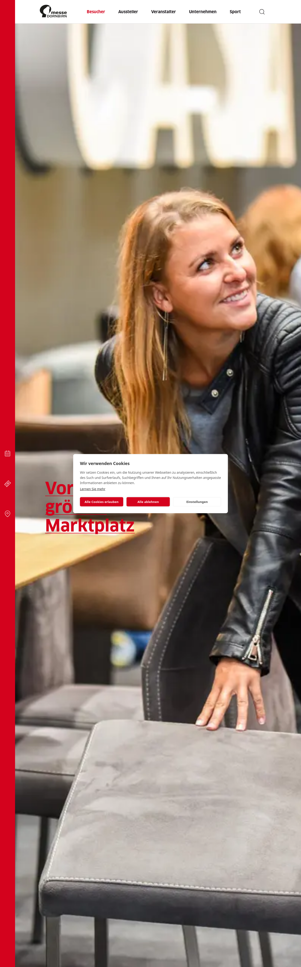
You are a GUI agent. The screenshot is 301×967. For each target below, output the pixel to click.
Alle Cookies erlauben (102, 502)
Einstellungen (197, 502)
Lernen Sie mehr (92, 488)
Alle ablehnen (148, 502)
